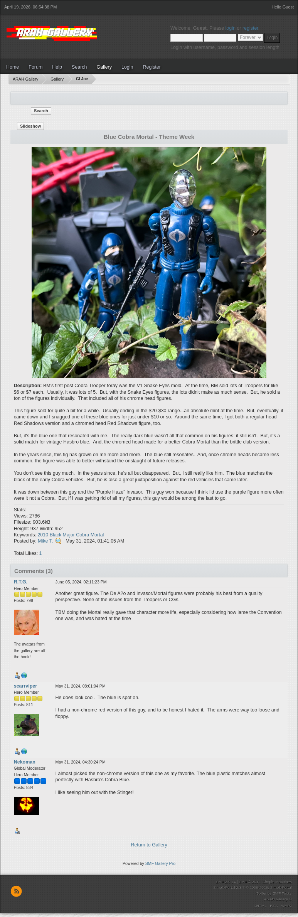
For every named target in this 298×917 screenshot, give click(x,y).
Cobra (82, 535)
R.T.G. (20, 582)
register (250, 28)
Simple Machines (277, 882)
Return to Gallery (149, 845)
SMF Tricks (282, 893)
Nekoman (24, 762)
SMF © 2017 (249, 882)
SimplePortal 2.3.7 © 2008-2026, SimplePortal (252, 887)
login (231, 28)
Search (79, 67)
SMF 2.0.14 (226, 882)
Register (151, 67)
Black (56, 535)
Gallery (104, 67)
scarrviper (25, 686)
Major (69, 535)
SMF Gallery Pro (160, 863)
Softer (261, 893)
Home (12, 67)
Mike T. (45, 541)
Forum (35, 67)
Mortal (97, 535)
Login (127, 67)
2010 (42, 535)
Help (57, 67)
